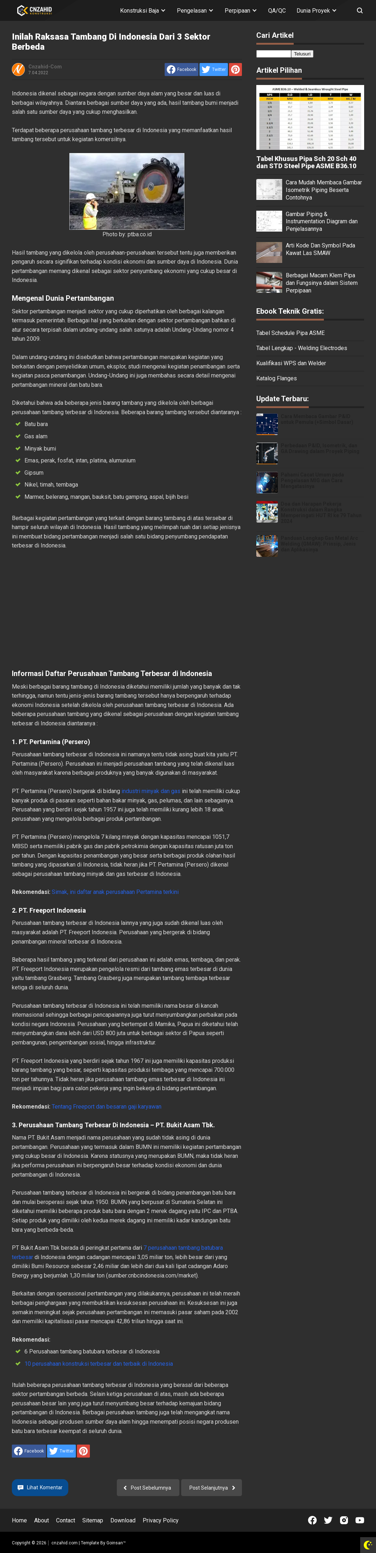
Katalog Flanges (276, 378)
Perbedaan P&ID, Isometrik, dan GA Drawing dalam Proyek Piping (320, 448)
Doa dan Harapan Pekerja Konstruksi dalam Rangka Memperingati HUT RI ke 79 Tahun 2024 (321, 512)
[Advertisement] (127, 609)
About (41, 1520)
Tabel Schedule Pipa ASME (290, 333)
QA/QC (277, 10)
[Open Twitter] (328, 1520)
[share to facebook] (181, 69)
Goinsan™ (116, 1542)
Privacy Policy (161, 1520)
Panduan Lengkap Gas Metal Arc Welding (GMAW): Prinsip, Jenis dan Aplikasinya (319, 543)
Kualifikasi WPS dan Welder (291, 363)
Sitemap (92, 1520)
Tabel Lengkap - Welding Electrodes (301, 348)
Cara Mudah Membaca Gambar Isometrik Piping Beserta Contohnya (324, 190)
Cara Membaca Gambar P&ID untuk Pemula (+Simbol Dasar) (317, 419)
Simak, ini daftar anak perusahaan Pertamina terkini (115, 892)
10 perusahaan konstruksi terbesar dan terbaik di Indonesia (98, 1363)
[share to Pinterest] (235, 69)
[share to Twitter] (214, 69)
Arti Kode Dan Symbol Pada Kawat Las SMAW (320, 249)
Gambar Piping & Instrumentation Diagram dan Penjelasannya (322, 222)
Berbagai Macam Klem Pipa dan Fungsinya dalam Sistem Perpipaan (322, 283)
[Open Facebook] (312, 1520)
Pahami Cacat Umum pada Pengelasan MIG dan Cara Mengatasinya (312, 480)
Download (123, 1520)
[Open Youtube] (360, 1520)
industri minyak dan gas (150, 791)
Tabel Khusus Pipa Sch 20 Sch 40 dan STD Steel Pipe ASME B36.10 (306, 162)
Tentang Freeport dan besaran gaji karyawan (106, 1106)
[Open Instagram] (344, 1520)
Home (19, 1520)
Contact (65, 1520)
